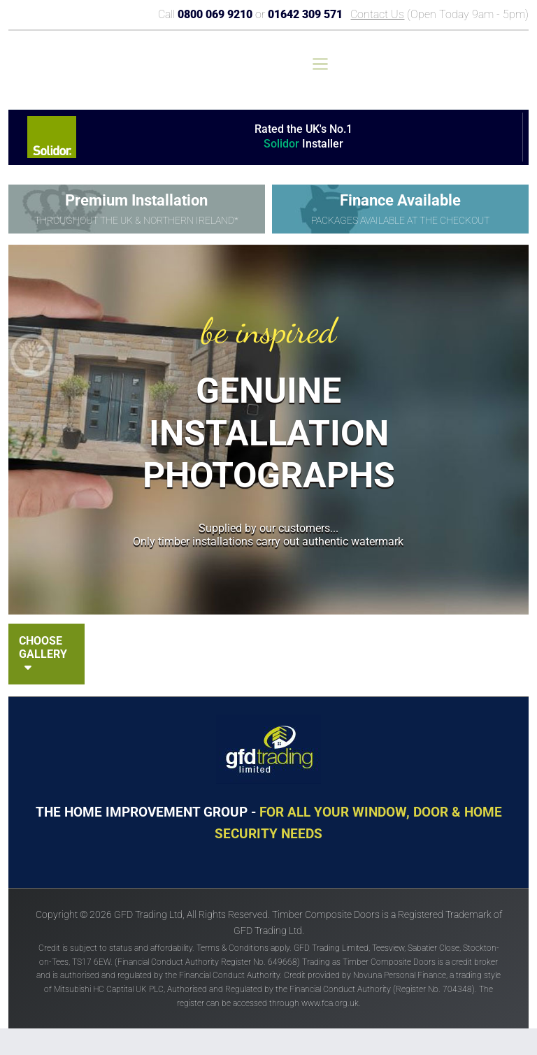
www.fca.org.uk (330, 1003)
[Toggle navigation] (320, 64)
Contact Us (377, 14)
